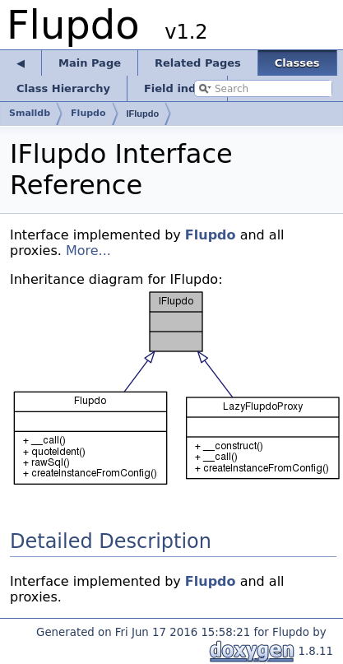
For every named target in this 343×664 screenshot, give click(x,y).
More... (88, 250)
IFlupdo (143, 113)
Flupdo (210, 235)
